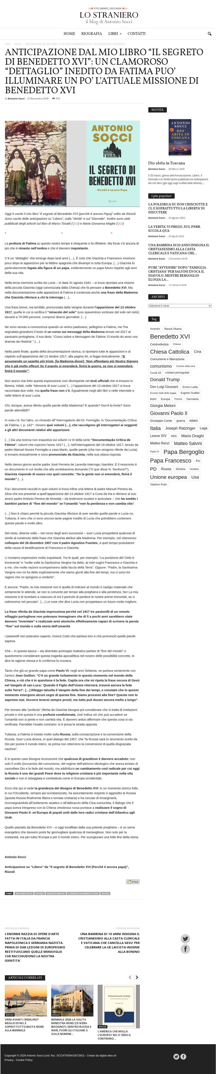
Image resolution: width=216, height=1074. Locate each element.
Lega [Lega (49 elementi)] (203, 428)
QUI (75, 223)
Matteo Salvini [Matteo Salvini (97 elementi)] (188, 443)
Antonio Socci (16, 98)
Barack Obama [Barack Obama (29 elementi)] (173, 328)
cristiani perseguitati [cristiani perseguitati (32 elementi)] (177, 372)
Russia (105, 893)
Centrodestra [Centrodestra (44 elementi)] (159, 344)
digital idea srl (108, 1055)
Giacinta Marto (56, 893)
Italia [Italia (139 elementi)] (155, 428)
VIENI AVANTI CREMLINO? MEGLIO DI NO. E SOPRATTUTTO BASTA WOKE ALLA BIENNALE (24, 1025)
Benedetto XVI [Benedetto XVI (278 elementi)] (170, 336)
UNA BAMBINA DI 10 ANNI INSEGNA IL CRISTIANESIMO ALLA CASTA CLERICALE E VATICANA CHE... (178, 249)
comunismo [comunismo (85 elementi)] (161, 366)
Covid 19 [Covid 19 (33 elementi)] (155, 372)
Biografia (91, 34)
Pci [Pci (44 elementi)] (198, 461)
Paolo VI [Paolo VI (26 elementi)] (154, 451)
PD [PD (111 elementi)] (153, 469)
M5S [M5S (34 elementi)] (174, 436)
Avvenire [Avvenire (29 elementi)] (155, 328)
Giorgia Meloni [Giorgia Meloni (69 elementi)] (163, 405)
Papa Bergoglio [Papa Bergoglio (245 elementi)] (183, 451)
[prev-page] (130, 978)
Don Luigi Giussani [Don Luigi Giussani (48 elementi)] (164, 387)
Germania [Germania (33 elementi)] (192, 399)
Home (69, 34)
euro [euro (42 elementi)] (153, 399)
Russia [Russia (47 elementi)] (166, 469)
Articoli (18, 44)
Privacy (9, 1060)
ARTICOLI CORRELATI (25, 978)
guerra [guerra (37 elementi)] (181, 420)
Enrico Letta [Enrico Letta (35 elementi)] (190, 387)
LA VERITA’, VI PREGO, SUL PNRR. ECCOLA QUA (174, 229)
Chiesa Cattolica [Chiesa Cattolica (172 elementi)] (169, 352)
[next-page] (137, 978)
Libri (115, 34)
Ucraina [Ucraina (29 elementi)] (194, 469)
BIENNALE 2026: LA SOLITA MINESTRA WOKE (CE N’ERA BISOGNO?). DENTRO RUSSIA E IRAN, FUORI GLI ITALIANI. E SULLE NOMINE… (71, 1027)
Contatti (137, 34)
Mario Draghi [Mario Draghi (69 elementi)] (192, 436)
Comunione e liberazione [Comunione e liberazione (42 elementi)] (167, 359)
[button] (209, 34)
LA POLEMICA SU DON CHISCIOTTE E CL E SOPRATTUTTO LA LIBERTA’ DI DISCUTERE (178, 208)
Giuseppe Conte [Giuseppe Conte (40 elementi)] (161, 420)
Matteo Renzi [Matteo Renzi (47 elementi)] (160, 443)
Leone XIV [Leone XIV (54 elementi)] (158, 436)
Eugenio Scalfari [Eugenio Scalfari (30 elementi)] (190, 392)
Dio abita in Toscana (166, 163)
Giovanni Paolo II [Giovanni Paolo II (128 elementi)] (169, 413)
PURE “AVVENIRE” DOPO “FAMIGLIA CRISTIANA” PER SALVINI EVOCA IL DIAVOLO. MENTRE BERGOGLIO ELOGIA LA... (177, 273)
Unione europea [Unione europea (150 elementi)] (168, 477)
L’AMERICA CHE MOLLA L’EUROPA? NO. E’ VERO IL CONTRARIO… (114, 1034)
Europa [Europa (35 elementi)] (165, 399)
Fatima (39, 893)
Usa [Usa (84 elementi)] (195, 477)
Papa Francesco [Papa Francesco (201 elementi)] (170, 460)
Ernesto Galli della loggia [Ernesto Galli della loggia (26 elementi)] (163, 393)
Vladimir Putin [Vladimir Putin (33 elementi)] (158, 484)
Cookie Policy (24, 1060)
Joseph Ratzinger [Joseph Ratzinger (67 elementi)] (180, 428)
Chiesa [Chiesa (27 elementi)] (177, 344)
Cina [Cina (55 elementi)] (197, 352)
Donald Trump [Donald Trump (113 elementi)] (165, 379)
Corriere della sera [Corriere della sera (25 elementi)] (185, 366)
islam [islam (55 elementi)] (193, 421)
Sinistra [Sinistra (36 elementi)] (180, 469)
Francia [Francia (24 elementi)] (178, 399)
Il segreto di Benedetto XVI (83, 893)
